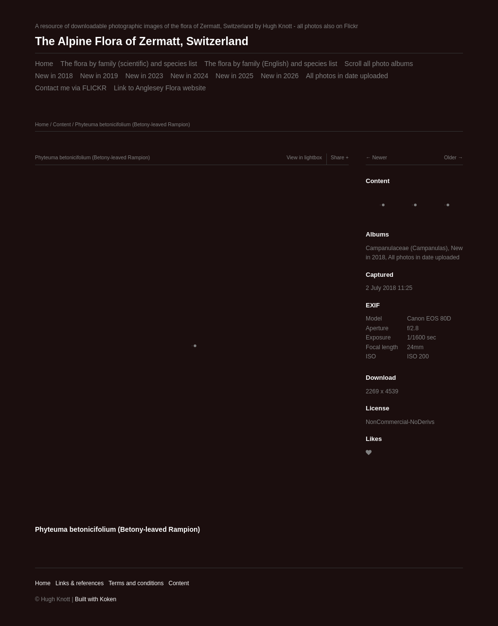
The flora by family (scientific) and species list (128, 64)
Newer (379, 157)
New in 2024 (189, 76)
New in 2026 (280, 76)
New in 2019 (99, 76)
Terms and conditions (135, 583)
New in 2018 (54, 76)
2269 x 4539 (382, 391)
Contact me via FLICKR (71, 88)
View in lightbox (304, 157)
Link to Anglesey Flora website (160, 88)
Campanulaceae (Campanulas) (406, 248)
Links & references (79, 583)
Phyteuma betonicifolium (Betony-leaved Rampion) (132, 124)
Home (44, 64)
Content (62, 124)
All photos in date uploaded (347, 76)
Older (450, 157)
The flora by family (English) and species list (270, 64)
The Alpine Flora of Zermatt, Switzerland (142, 41)
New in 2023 (144, 76)
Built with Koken (95, 599)
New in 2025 (234, 76)
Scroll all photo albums (378, 64)
